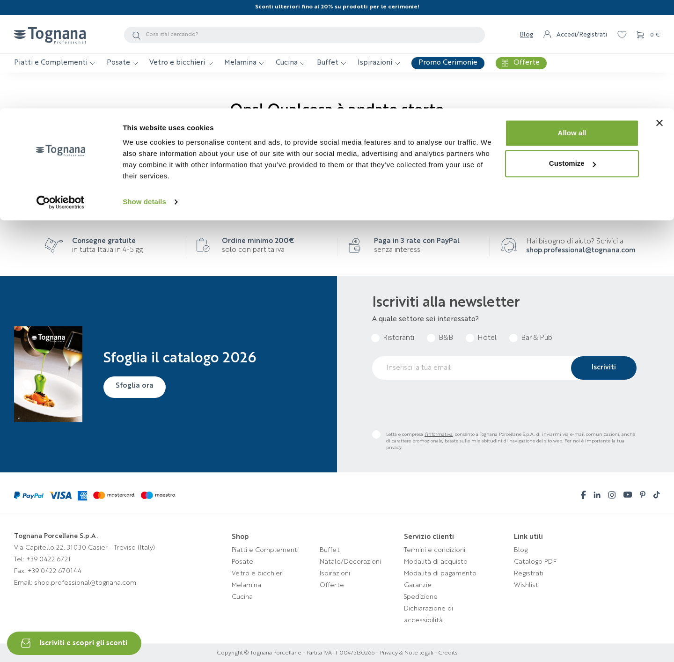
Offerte (332, 585)
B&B (446, 338)
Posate (242, 562)
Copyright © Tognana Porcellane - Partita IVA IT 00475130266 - (297, 653)
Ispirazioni (335, 573)
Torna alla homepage (337, 158)
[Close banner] (659, 14)
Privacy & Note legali (406, 653)
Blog (520, 550)
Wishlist (526, 585)
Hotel (487, 338)
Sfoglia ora (136, 386)
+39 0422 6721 (48, 559)
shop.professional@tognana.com (581, 250)
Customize (572, 55)
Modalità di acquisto (436, 562)
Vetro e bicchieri (258, 573)
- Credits (445, 653)
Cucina (242, 597)
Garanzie (418, 585)
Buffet (330, 550)
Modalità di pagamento (440, 573)
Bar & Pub (536, 338)
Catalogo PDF (535, 562)
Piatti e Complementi (265, 550)
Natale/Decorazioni (350, 562)
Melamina (246, 585)
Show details (144, 93)
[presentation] (443, 405)
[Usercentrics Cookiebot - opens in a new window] (61, 94)
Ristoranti (398, 338)
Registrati (528, 573)
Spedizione (421, 597)
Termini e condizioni (434, 550)
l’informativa (439, 434)
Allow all (572, 25)
